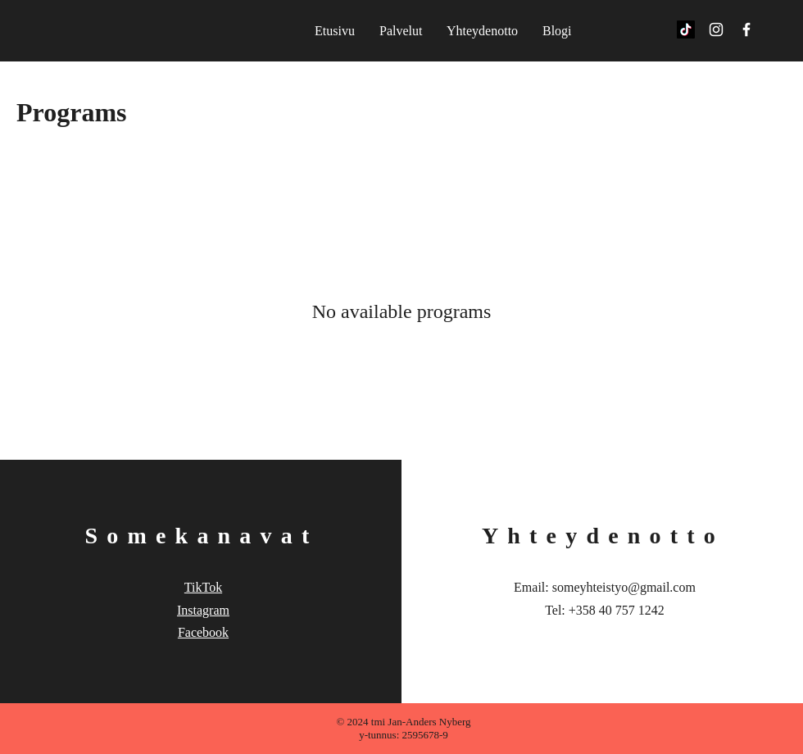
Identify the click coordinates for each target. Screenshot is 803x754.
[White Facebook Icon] (746, 29)
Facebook (203, 632)
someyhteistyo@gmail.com (624, 587)
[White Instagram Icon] (716, 29)
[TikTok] (686, 29)
